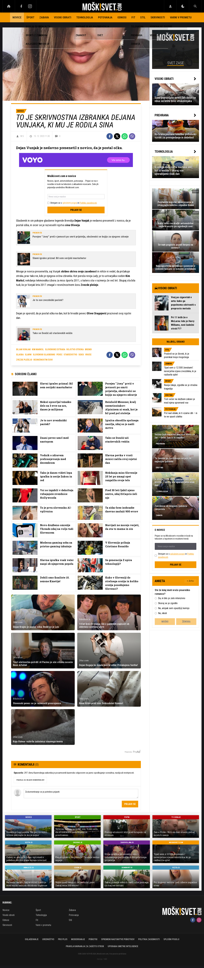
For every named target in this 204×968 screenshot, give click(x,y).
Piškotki (93, 939)
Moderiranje (78, 939)
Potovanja (105, 17)
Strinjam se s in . (73, 203)
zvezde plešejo (24, 359)
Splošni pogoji (171, 939)
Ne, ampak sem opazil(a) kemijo (173, 608)
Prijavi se (76, 209)
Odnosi (121, 17)
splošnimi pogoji (69, 203)
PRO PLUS (62, 939)
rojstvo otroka (75, 349)
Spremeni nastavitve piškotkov (117, 939)
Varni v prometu (180, 17)
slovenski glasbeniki (44, 354)
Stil (143, 17)
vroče (88, 354)
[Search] (195, 6)
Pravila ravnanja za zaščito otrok (85, 946)
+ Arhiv (190, 580)
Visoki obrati (62, 17)
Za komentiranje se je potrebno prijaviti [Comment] (81, 793)
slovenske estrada (55, 349)
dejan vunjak (23, 349)
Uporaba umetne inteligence (123, 946)
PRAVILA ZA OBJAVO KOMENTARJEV (30, 780)
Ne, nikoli (162, 613)
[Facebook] (21, 6)
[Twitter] (117, 136)
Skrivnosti (158, 17)
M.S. (22, 136)
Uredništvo (48, 939)
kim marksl (38, 349)
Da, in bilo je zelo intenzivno (171, 598)
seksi (81, 354)
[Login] (170, 6)
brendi (88, 349)
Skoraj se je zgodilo (168, 603)
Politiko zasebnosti (88, 203)
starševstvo (70, 354)
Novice (17, 17)
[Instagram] (30, 6)
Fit (133, 17)
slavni (28, 354)
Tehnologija (84, 17)
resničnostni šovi (43, 359)
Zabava (44, 17)
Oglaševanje (31, 939)
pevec (59, 354)
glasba (20, 354)
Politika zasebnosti (149, 939)
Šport (30, 17)
